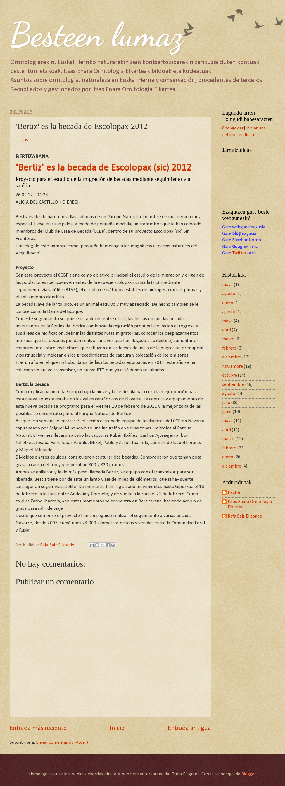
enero (227, 303)
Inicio (117, 728)
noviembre (232, 366)
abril (226, 330)
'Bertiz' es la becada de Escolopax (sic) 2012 (103, 168)
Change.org (233, 128)
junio (227, 412)
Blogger (248, 774)
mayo (227, 285)
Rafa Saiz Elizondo (245, 516)
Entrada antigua (189, 728)
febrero (229, 348)
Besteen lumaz (96, 35)
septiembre (233, 385)
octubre (229, 375)
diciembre (231, 357)
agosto (228, 294)
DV (26, 140)
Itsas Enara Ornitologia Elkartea (250, 505)
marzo (228, 339)
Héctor (234, 492)
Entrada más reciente (38, 728)
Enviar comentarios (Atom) (62, 742)
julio (226, 403)
